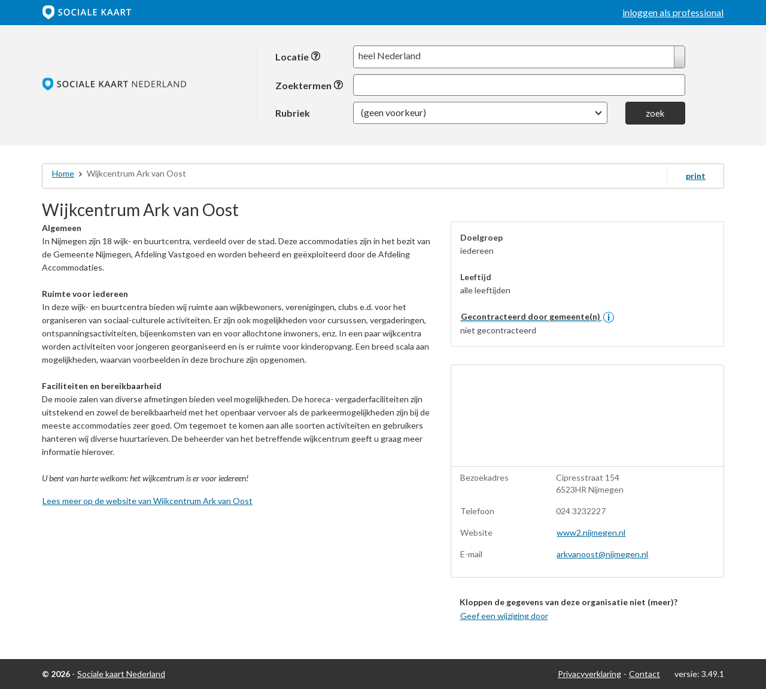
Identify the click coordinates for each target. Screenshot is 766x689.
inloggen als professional (673, 12)
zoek (655, 113)
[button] (480, 113)
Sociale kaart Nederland (121, 674)
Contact (644, 674)
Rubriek (292, 112)
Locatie (298, 56)
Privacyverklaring (589, 674)
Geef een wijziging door (504, 616)
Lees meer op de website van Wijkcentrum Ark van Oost (147, 501)
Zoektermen (309, 85)
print (696, 176)
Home (63, 173)
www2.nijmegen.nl (591, 532)
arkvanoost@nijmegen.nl (602, 554)
